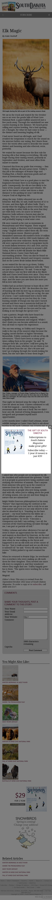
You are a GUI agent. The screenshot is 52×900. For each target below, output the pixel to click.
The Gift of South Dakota (38, 431)
